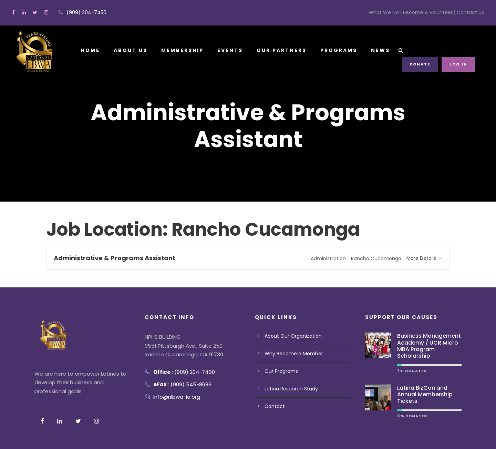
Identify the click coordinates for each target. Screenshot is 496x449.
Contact (273, 379)
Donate (421, 64)
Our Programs (280, 344)
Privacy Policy (50, 434)
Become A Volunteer (434, 12)
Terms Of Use (90, 434)
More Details (425, 231)
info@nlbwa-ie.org (174, 370)
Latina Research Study (289, 362)
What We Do (396, 12)
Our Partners (282, 50)
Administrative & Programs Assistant (108, 230)
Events (230, 50)
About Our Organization (290, 309)
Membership (182, 50)
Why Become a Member (290, 327)
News (380, 50)
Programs (339, 50)
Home (90, 50)
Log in (458, 64)
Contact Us (471, 12)
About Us (130, 50)
